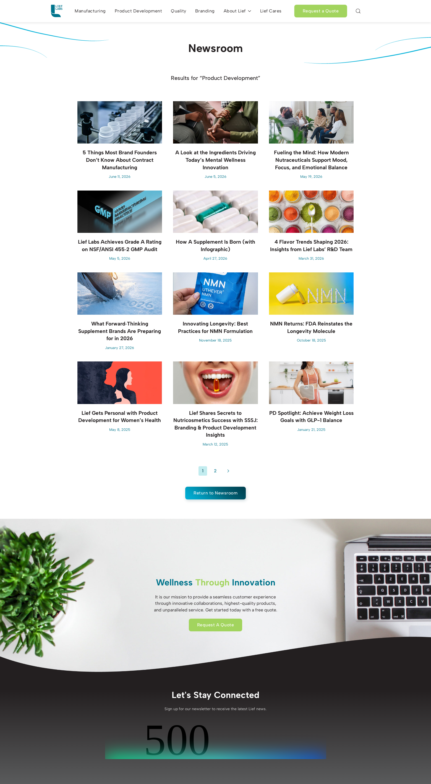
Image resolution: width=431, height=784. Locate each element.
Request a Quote (321, 11)
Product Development (138, 11)
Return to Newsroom (215, 493)
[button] (358, 11)
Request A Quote (215, 624)
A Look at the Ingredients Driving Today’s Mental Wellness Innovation (215, 159)
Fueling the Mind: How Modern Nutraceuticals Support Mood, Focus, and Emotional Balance (311, 159)
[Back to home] (57, 11)
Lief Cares (271, 11)
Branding (205, 11)
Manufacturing (90, 11)
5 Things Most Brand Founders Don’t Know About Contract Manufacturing (120, 159)
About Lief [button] (237, 11)
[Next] (228, 471)
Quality (178, 11)
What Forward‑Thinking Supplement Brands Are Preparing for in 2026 (119, 331)
